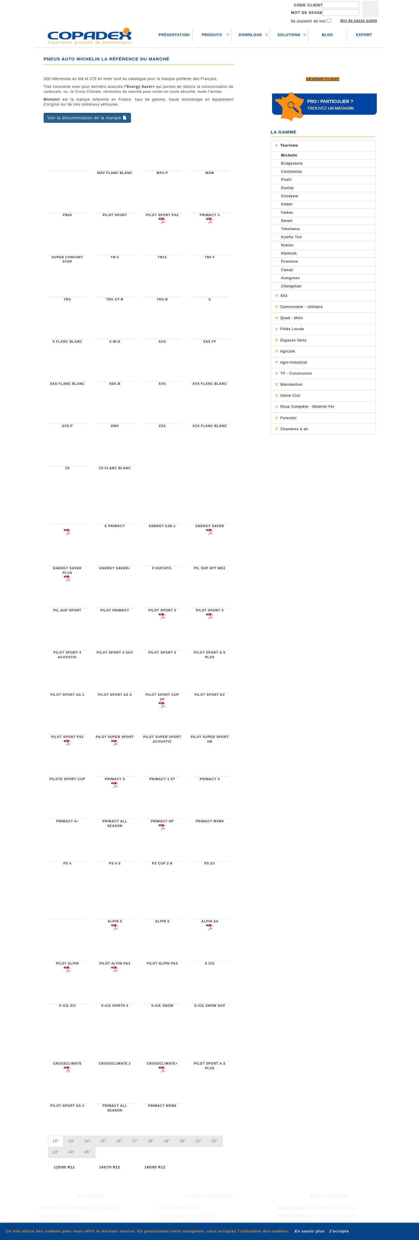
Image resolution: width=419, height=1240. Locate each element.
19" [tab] (167, 1141)
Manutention (291, 385)
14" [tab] (87, 1141)
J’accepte (339, 1231)
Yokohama (290, 229)
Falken (287, 213)
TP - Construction (296, 373)
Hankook (289, 253)
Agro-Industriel (293, 362)
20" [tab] (183, 1141)
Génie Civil (290, 396)
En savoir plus (310, 1231)
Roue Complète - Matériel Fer (307, 407)
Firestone (289, 261)
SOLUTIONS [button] (289, 35)
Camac (287, 270)
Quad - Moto (291, 318)
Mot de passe (307, 12)
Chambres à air (294, 429)
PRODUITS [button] (212, 35)
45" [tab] (87, 1152)
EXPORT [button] (364, 35)
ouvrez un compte (318, 1216)
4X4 (283, 296)
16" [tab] (119, 1141)
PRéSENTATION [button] (174, 35)
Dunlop (287, 188)
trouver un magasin (316, 1208)
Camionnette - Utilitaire (301, 307)
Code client (308, 5)
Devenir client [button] (322, 79)
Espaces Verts (293, 340)
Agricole (287, 351)
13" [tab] (72, 1141)
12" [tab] (56, 1141)
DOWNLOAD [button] (250, 35)
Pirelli (286, 180)
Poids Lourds (292, 329)
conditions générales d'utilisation (79, 1208)
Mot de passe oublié (358, 21)
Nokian (287, 245)
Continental (291, 172)
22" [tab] (215, 1141)
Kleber (287, 204)
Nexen (287, 221)
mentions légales (59, 1216)
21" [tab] (199, 1141)
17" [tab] (135, 1141)
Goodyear (290, 196)
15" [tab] (103, 1141)
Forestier (288, 418)
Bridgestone (292, 163)
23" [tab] (56, 1152)
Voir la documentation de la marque (87, 117)
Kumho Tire (291, 237)
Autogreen (290, 278)
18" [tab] (151, 1141)
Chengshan (291, 286)
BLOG (327, 35)
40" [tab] (72, 1152)
